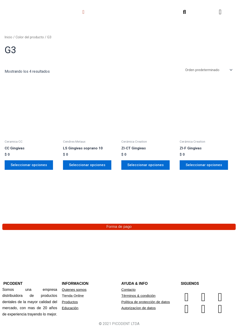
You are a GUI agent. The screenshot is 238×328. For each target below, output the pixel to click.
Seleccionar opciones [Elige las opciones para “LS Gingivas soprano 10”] (88, 166)
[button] (83, 12)
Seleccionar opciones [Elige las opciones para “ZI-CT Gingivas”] (147, 166)
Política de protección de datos (146, 302)
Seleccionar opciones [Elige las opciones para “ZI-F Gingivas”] (205, 166)
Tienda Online (73, 296)
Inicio (9, 37)
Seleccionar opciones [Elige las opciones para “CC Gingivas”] (30, 166)
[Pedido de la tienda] (207, 70)
